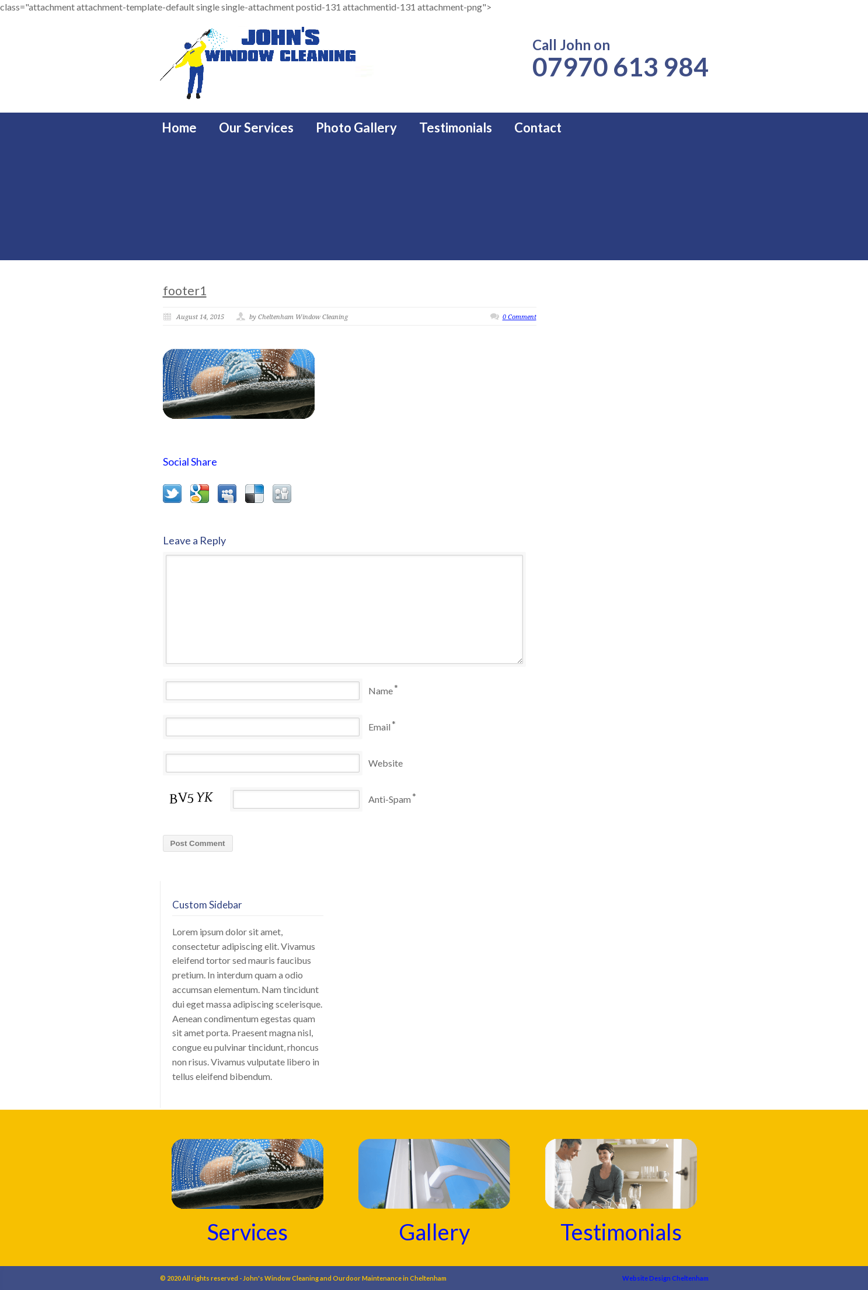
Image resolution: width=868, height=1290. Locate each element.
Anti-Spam (389, 799)
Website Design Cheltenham (665, 1278)
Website (385, 762)
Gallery (434, 1231)
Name (380, 690)
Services (247, 1231)
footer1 (185, 290)
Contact (538, 128)
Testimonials (455, 128)
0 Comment (519, 317)
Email (379, 726)
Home (179, 128)
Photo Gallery (356, 128)
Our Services (256, 128)
